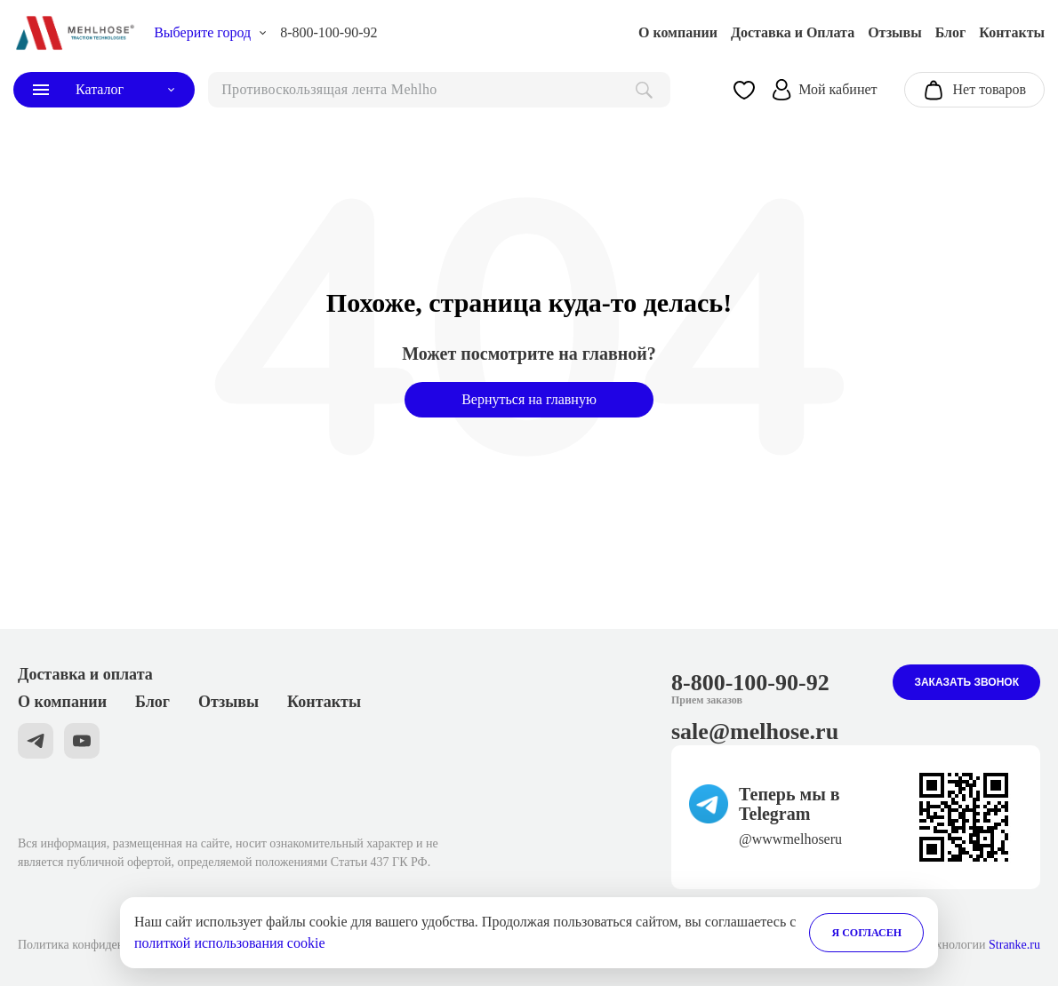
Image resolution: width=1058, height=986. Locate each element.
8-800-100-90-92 (328, 32)
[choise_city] (210, 33)
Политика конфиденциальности (102, 944)
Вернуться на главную (529, 399)
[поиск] (439, 89)
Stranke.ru (1014, 944)
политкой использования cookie (229, 942)
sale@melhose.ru (754, 731)
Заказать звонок (966, 682)
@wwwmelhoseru (790, 839)
